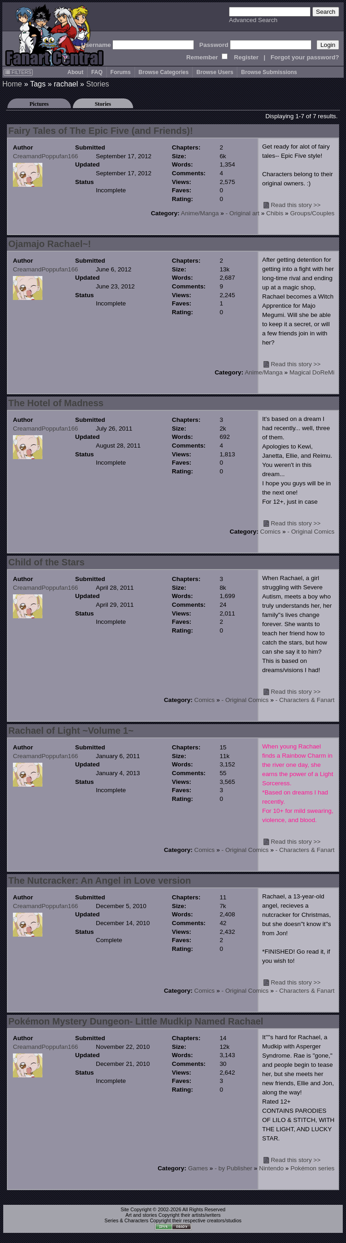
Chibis (274, 213)
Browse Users (214, 72)
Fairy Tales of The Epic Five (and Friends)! (100, 131)
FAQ (97, 72)
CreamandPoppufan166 (45, 156)
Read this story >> (296, 204)
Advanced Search (253, 20)
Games (198, 1168)
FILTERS (18, 72)
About (75, 72)
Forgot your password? (304, 57)
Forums (121, 72)
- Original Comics (310, 531)
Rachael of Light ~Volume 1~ (71, 730)
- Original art (242, 213)
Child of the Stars (46, 562)
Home (12, 84)
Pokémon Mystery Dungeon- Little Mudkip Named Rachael (135, 1021)
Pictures (39, 104)
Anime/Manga (200, 213)
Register (246, 57)
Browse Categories (164, 72)
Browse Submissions (269, 72)
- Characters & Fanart (305, 699)
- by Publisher (233, 1168)
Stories (97, 84)
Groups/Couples (312, 213)
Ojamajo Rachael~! (49, 244)
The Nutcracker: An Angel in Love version (99, 880)
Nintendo (271, 1168)
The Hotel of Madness (56, 403)
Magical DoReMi (311, 372)
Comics (270, 531)
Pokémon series (312, 1168)
